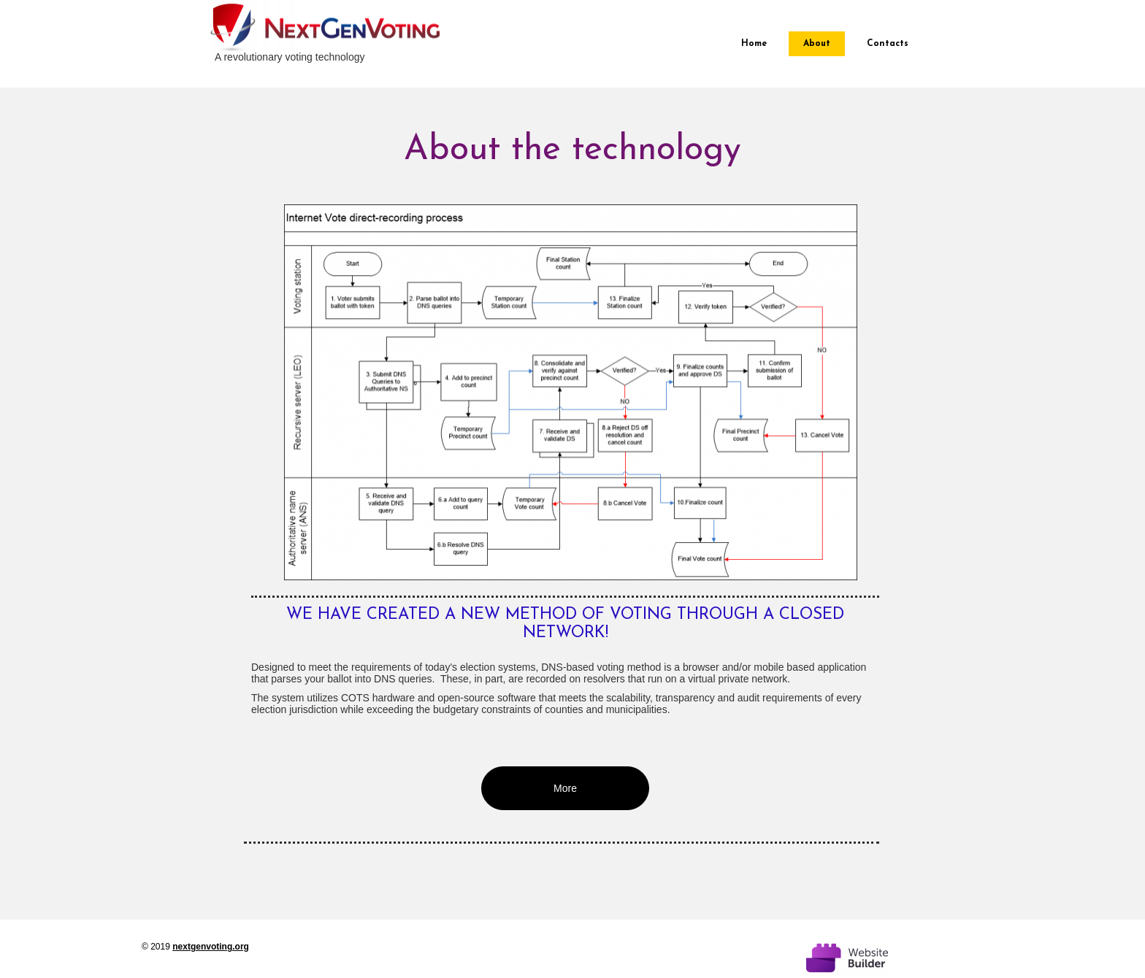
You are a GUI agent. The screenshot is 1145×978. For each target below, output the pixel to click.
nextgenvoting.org (210, 947)
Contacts (887, 43)
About (816, 43)
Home (754, 43)
